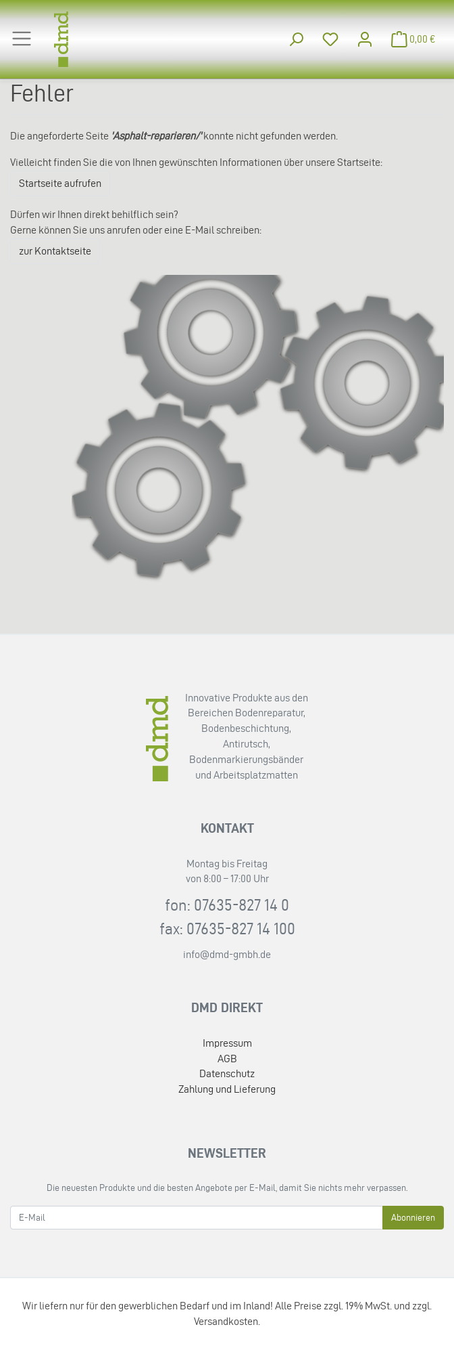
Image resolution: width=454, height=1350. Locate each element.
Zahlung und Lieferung (227, 1089)
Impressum (227, 1043)
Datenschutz (227, 1073)
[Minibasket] (413, 39)
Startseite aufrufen (60, 183)
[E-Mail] (196, 1217)
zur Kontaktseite (55, 251)
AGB (227, 1058)
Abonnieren (413, 1218)
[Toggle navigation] (21, 38)
